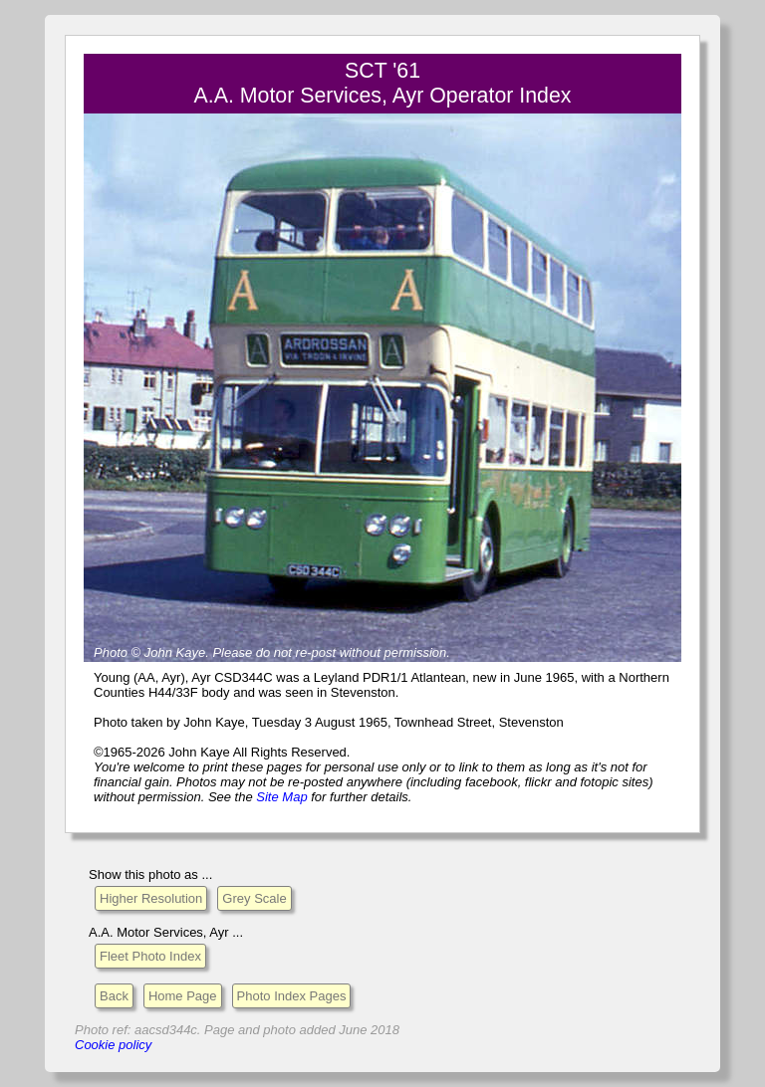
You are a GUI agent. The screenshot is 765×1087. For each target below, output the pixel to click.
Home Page (182, 995)
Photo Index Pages (292, 995)
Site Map (281, 796)
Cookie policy (113, 1044)
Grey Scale (254, 898)
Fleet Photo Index (150, 956)
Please (232, 652)
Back (114, 995)
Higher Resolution (151, 898)
